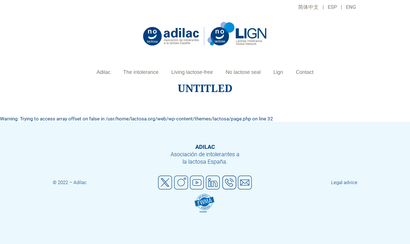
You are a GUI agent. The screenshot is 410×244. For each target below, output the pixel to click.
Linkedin (213, 183)
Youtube (197, 183)
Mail (244, 183)
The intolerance (141, 72)
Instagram (181, 183)
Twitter (165, 183)
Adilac (103, 72)
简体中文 (308, 7)
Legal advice (344, 182)
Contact (304, 72)
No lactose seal (243, 72)
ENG (351, 7)
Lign (278, 72)
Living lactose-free (192, 72)
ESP (332, 7)
